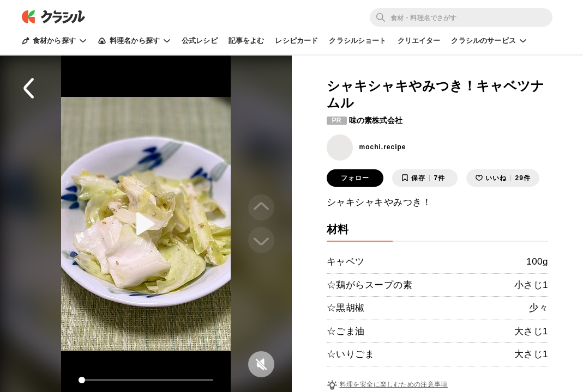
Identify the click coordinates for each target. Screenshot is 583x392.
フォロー (355, 178)
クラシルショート (357, 40)
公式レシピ (200, 40)
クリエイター (419, 40)
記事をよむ (247, 40)
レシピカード (296, 40)
